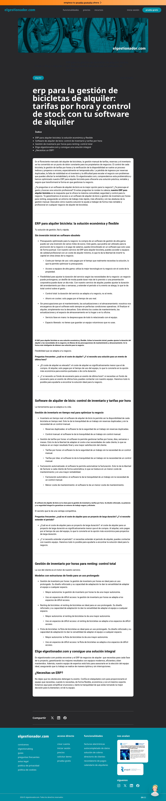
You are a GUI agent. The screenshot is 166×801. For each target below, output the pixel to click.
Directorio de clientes (94, 756)
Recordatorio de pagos (95, 760)
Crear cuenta (63, 744)
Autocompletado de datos (97, 748)
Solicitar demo (64, 756)
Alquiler (58, 66)
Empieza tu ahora (81, 2)
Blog (47, 66)
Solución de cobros (93, 752)
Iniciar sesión (63, 748)
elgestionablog (25, 748)
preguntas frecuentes (28, 757)
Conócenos (23, 744)
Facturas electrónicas (94, 744)
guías (20, 753)
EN (142, 797)
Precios (86, 10)
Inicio (38, 66)
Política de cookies (27, 769)
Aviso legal (23, 761)
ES (145, 797)
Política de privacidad (28, 765)
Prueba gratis (152, 10)
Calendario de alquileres (96, 765)
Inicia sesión (133, 10)
